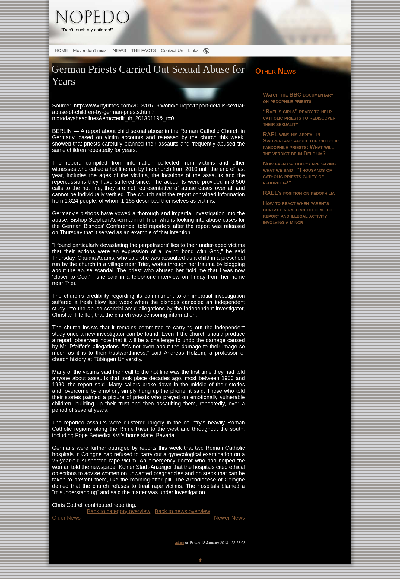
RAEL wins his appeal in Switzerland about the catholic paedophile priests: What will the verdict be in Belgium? (301, 143)
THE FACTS (143, 50)
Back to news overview (182, 511)
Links (193, 50)
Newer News (229, 518)
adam (179, 543)
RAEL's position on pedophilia (299, 193)
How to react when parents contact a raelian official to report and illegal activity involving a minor (297, 212)
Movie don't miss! (90, 50)
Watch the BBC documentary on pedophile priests (298, 98)
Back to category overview (118, 511)
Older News (66, 518)
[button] (209, 50)
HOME (61, 50)
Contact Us (172, 50)
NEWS (119, 50)
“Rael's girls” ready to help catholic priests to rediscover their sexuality (299, 117)
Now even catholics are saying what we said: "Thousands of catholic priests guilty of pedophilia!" (299, 173)
